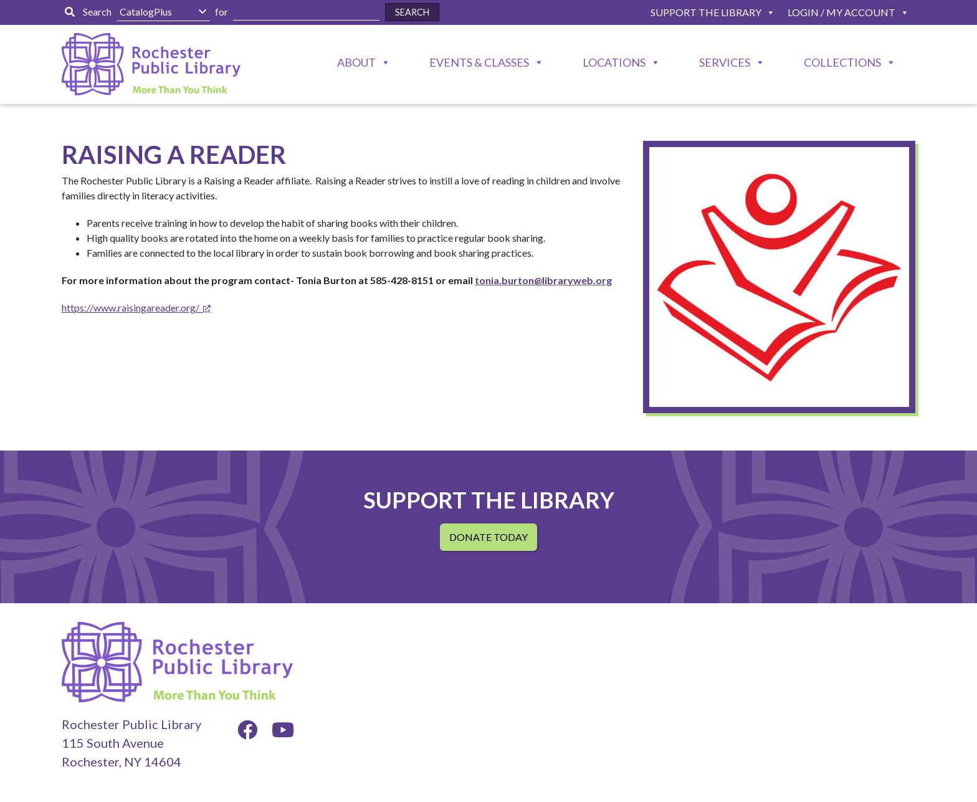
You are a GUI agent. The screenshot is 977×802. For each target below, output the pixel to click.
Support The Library (706, 12)
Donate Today (488, 537)
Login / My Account (841, 12)
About (356, 62)
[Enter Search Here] (306, 12)
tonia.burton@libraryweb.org (543, 280)
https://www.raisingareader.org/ (130, 307)
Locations (614, 62)
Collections (842, 62)
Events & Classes (479, 62)
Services (724, 62)
